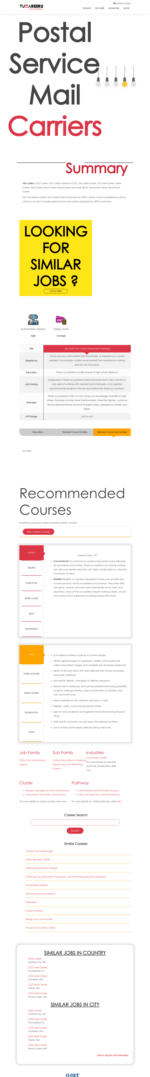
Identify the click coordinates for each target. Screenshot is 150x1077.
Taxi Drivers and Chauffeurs (40, 867)
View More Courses (38, 531)
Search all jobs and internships (112, 1029)
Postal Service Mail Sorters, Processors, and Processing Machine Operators (66, 850)
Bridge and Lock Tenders (39, 893)
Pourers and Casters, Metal (40, 901)
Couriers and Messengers (39, 824)
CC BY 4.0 (100, 1063)
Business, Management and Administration (48, 764)
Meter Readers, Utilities (38, 833)
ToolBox (87, 8)
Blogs (126, 8)
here (88, 744)
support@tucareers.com (34, 1075)
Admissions (113, 8)
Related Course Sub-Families (112, 432)
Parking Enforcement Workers (42, 841)
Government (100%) (96, 731)
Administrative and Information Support (98, 764)
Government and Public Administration (46, 768)
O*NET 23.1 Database (74, 1059)
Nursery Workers (34, 884)
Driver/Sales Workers (37, 859)
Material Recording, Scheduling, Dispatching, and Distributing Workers (69, 738)
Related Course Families (75, 432)
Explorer (99, 8)
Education (37, 432)
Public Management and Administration (99, 768)
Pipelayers (31, 876)
